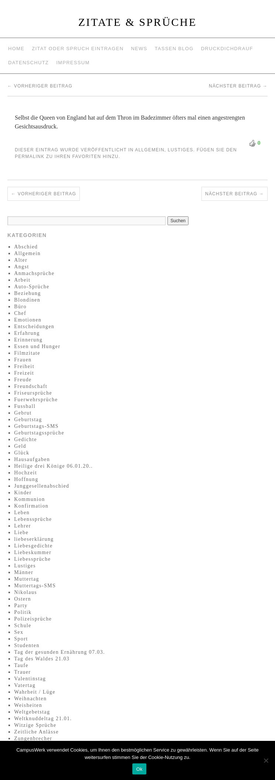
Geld (20, 446)
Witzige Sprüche (35, 725)
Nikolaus (25, 592)
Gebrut (22, 413)
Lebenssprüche (33, 519)
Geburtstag (28, 419)
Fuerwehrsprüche (36, 399)
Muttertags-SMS (35, 585)
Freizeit (24, 373)
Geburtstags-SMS (36, 426)
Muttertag (26, 579)
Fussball (24, 406)
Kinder (22, 492)
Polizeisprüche (33, 619)
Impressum (72, 62)
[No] (265, 760)
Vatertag (24, 685)
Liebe (21, 532)
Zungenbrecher (33, 738)
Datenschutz (28, 62)
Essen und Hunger (37, 346)
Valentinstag (30, 678)
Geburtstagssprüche (39, 433)
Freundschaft (30, 386)
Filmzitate (27, 353)
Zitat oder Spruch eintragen (77, 48)
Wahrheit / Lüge (34, 692)
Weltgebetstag (32, 712)
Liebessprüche (32, 559)
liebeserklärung (34, 539)
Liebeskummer (32, 552)
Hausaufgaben (32, 459)
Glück (21, 453)
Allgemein (149, 149)
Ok (139, 769)
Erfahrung (27, 333)
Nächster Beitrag (238, 86)
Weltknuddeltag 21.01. (43, 718)
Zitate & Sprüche (137, 22)
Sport (21, 639)
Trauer (22, 672)
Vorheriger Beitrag (39, 86)
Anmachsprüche (34, 273)
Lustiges (180, 149)
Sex (18, 632)
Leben (22, 512)
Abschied (26, 247)
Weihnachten (30, 698)
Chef (20, 313)
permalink (29, 156)
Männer (23, 572)
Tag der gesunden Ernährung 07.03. (59, 652)
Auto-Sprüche (31, 286)
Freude (22, 379)
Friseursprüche (33, 393)
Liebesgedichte (33, 546)
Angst (21, 266)
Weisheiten (28, 705)
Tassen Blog (174, 48)
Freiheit (24, 366)
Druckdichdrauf (227, 48)
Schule (22, 625)
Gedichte (25, 439)
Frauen (22, 359)
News (139, 48)
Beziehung (27, 293)
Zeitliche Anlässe (36, 732)
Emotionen (27, 320)
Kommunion (29, 499)
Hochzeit (25, 472)
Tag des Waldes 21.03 (41, 659)
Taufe (21, 665)
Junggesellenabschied (41, 486)
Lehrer (22, 526)
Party (21, 605)
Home (16, 48)
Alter (20, 260)
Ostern (22, 599)
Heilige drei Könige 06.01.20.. (53, 466)
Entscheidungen (34, 326)
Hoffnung (26, 479)
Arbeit (22, 280)
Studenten (27, 645)
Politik (22, 612)
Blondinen (27, 300)
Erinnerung (28, 340)
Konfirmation (31, 506)
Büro (20, 306)
